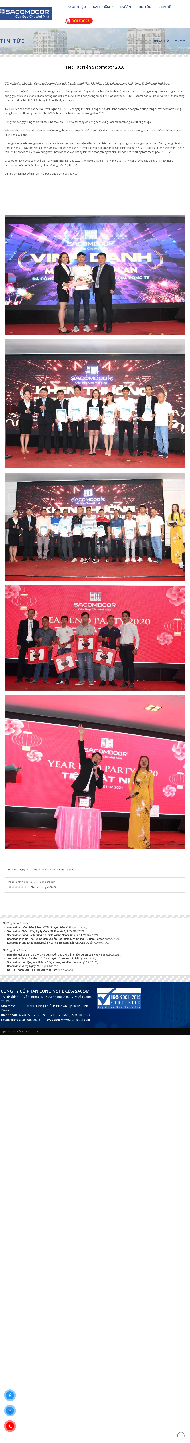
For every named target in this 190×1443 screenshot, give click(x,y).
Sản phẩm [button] (103, 7)
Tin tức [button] (144, 7)
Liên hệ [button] (165, 7)
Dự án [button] (125, 7)
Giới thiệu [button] (77, 7)
